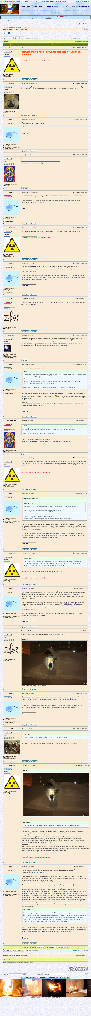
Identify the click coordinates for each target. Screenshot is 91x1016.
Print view (6, 41)
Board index (7, 29)
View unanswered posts (9, 27)
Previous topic (78, 41)
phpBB (38, 997)
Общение (24, 29)
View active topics (21, 27)
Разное (16, 29)
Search (85, 21)
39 (84, 38)
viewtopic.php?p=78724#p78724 (33, 872)
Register (11, 21)
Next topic (85, 41)
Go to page (74, 38)
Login (5, 21)
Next (87, 38)
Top (4, 79)
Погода (6, 33)
